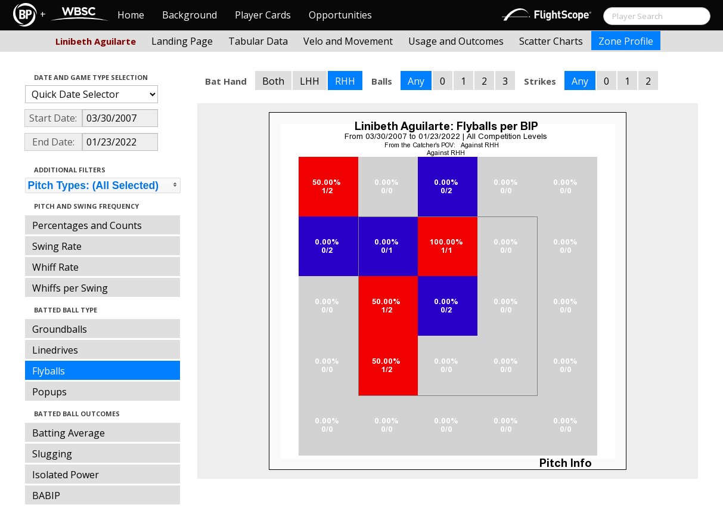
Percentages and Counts (87, 225)
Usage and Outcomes (456, 41)
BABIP (46, 495)
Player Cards (263, 14)
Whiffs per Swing (70, 288)
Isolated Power (65, 474)
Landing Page (182, 41)
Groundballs (59, 329)
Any (416, 81)
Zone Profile (625, 41)
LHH (309, 81)
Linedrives (55, 350)
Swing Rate (57, 246)
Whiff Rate (55, 267)
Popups (49, 391)
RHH (345, 81)
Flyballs (48, 370)
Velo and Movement (348, 41)
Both (273, 81)
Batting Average (68, 432)
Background (189, 14)
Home (130, 14)
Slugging (52, 453)
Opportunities (340, 14)
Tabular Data (258, 41)
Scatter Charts (551, 41)
